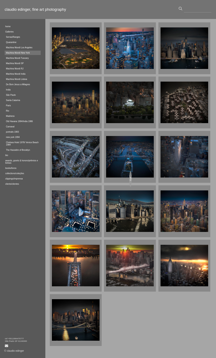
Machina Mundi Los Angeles (19, 47)
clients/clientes (12, 184)
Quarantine (11, 42)
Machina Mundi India (15, 74)
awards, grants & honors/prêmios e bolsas (21, 161)
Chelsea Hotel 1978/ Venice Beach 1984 (22, 143)
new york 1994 (13, 137)
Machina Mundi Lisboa (16, 79)
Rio (7, 111)
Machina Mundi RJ (14, 68)
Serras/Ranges (13, 37)
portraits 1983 (12, 132)
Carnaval (10, 126)
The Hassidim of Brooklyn (18, 150)
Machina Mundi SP (15, 63)
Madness (10, 116)
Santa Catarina (13, 100)
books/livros (10, 168)
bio (6, 155)
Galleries (9, 32)
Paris (8, 105)
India (8, 90)
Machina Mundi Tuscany (17, 58)
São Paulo (11, 95)
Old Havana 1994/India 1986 (19, 121)
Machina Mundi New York (18, 53)
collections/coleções (14, 173)
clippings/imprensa (14, 179)
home (8, 26)
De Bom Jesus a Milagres (18, 84)
